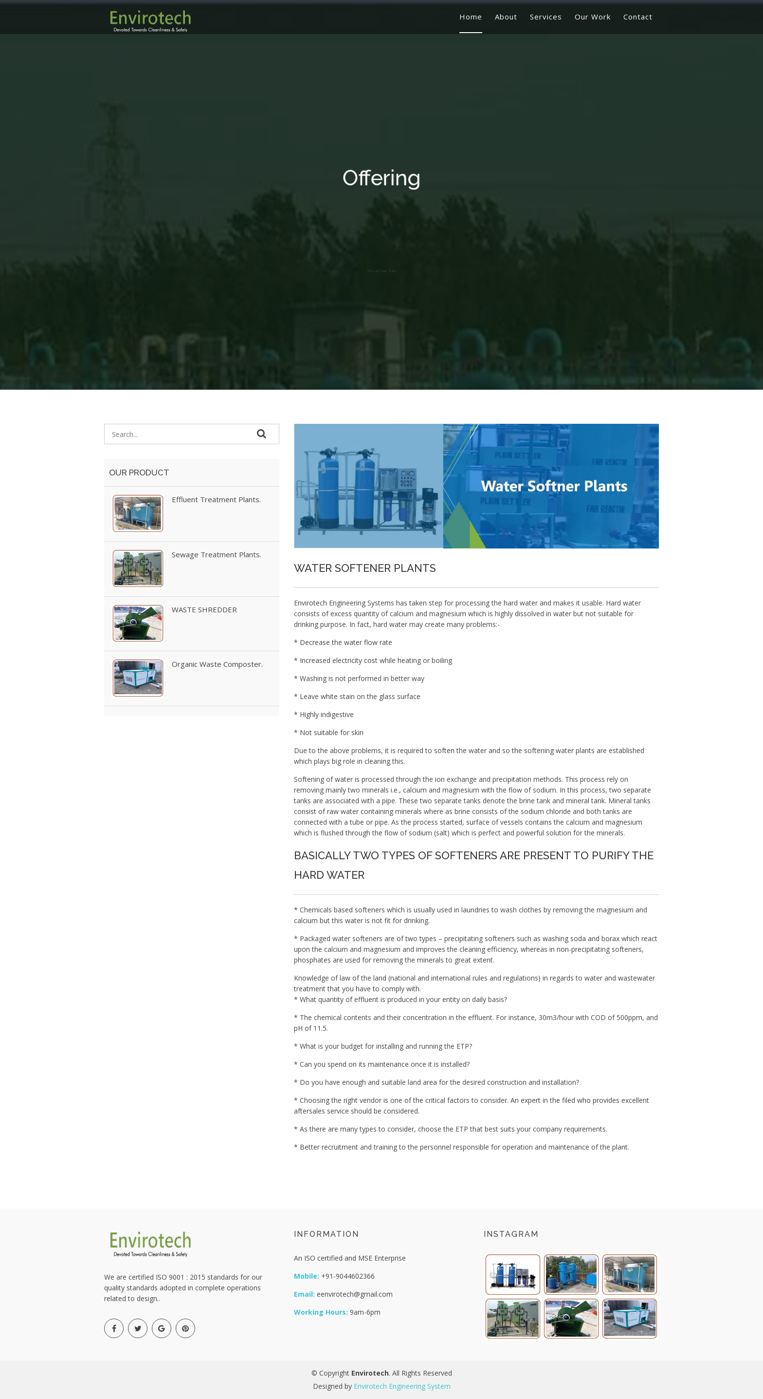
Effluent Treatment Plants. (216, 499)
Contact (638, 16)
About (506, 16)
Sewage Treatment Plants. (216, 554)
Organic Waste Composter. (217, 664)
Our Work (593, 16)
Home (470, 16)
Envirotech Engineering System (402, 1386)
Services (546, 16)
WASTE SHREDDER (204, 609)
